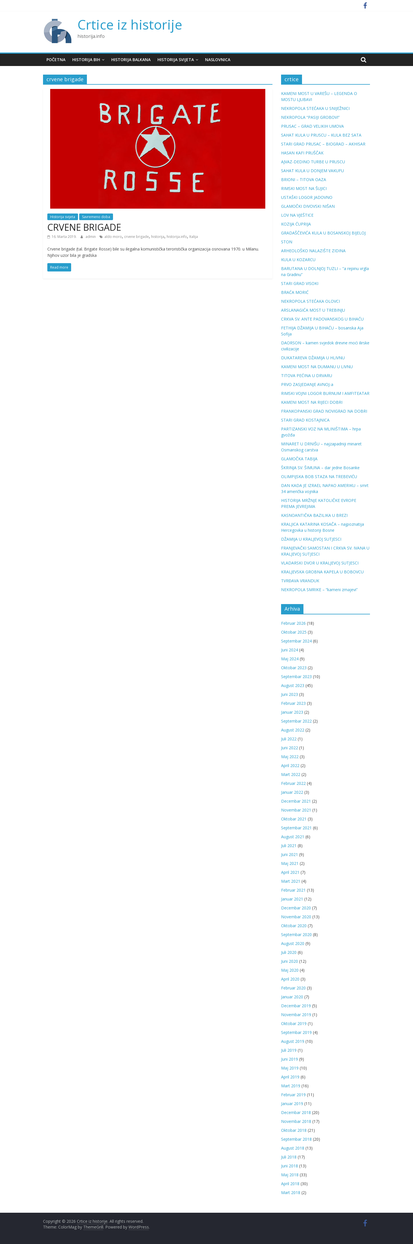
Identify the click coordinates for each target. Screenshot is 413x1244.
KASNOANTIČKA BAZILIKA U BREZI (314, 515)
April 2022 (290, 765)
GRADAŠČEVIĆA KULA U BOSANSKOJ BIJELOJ (323, 233)
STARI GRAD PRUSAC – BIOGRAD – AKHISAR (323, 144)
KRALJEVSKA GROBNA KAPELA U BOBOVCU (322, 572)
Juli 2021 (289, 845)
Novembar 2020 (296, 916)
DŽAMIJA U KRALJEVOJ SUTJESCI (311, 539)
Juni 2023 (289, 694)
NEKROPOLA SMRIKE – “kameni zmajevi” (319, 589)
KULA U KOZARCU (298, 259)
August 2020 (292, 943)
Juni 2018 (289, 1166)
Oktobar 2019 (294, 1023)
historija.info (177, 236)
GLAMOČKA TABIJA (299, 458)
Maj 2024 (290, 658)
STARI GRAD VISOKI (299, 283)
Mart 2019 (290, 1085)
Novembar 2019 (296, 1014)
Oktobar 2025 (294, 632)
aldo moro (113, 236)
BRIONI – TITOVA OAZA (303, 179)
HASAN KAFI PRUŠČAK (302, 153)
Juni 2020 (289, 961)
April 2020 (290, 979)
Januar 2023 (292, 712)
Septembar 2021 (296, 827)
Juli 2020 (289, 952)
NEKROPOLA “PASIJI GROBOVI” (310, 117)
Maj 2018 (290, 1174)
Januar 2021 (292, 899)
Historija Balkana (131, 59)
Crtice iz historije (129, 24)
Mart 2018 (290, 1192)
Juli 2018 (289, 1157)
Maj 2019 (290, 1068)
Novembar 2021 (296, 810)
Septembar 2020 (296, 934)
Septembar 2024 (296, 641)
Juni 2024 (289, 650)
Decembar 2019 (296, 1005)
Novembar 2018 (296, 1121)
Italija (193, 236)
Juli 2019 (289, 1050)
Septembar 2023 (296, 676)
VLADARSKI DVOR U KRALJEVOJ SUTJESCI (320, 563)
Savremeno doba (96, 216)
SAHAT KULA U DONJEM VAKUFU (312, 170)
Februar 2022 (293, 783)
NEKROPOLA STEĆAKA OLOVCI (310, 301)
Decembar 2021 (296, 801)
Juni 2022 (289, 747)
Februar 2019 (293, 1094)
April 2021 (290, 872)
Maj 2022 (290, 756)
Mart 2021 (290, 881)
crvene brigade (136, 236)
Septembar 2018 (296, 1139)
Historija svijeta (175, 59)
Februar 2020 (293, 988)
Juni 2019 (289, 1059)
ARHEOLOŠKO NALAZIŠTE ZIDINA (313, 250)
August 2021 (292, 836)
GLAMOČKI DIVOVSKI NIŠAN (308, 206)
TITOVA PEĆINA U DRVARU (306, 375)
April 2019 (290, 1077)
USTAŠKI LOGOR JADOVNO (306, 197)
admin (91, 236)
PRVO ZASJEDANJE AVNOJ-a (307, 384)
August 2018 (292, 1148)
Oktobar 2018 (294, 1130)
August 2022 (292, 730)
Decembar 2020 (296, 908)
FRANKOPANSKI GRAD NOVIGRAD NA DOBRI (324, 411)
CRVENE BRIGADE (84, 227)
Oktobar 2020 (294, 925)
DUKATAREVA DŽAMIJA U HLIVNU (313, 357)
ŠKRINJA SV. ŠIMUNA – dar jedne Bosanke (320, 467)
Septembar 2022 (296, 721)
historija (157, 236)
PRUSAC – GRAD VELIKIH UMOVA (312, 126)
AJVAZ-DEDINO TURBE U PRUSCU (313, 161)
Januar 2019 (292, 1103)
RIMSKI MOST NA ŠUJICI (304, 188)
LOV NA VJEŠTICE (297, 215)
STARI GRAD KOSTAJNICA (305, 420)
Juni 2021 (289, 854)
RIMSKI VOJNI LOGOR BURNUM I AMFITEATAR (325, 393)
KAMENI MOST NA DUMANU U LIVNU (317, 366)
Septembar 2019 (296, 1032)
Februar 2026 (293, 623)
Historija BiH (86, 59)
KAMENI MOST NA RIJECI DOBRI (311, 402)
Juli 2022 (289, 739)
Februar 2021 (293, 890)
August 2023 (292, 685)
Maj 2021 (290, 863)
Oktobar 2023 (294, 667)
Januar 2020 (292, 997)
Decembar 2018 (296, 1112)
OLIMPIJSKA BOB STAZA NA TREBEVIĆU (319, 476)
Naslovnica (217, 59)
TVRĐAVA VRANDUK (300, 580)
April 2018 (290, 1183)
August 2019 (292, 1041)
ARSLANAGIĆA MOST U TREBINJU (313, 310)
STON (286, 241)
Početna (55, 59)
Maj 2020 (290, 970)
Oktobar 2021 (294, 819)
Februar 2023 (293, 703)
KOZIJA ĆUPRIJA (296, 224)
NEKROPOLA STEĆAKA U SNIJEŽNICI (315, 108)
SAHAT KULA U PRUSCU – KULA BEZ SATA (321, 135)
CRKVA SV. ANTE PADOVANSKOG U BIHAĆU (322, 319)
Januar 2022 (292, 792)
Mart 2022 (290, 774)
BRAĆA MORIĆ (295, 292)
